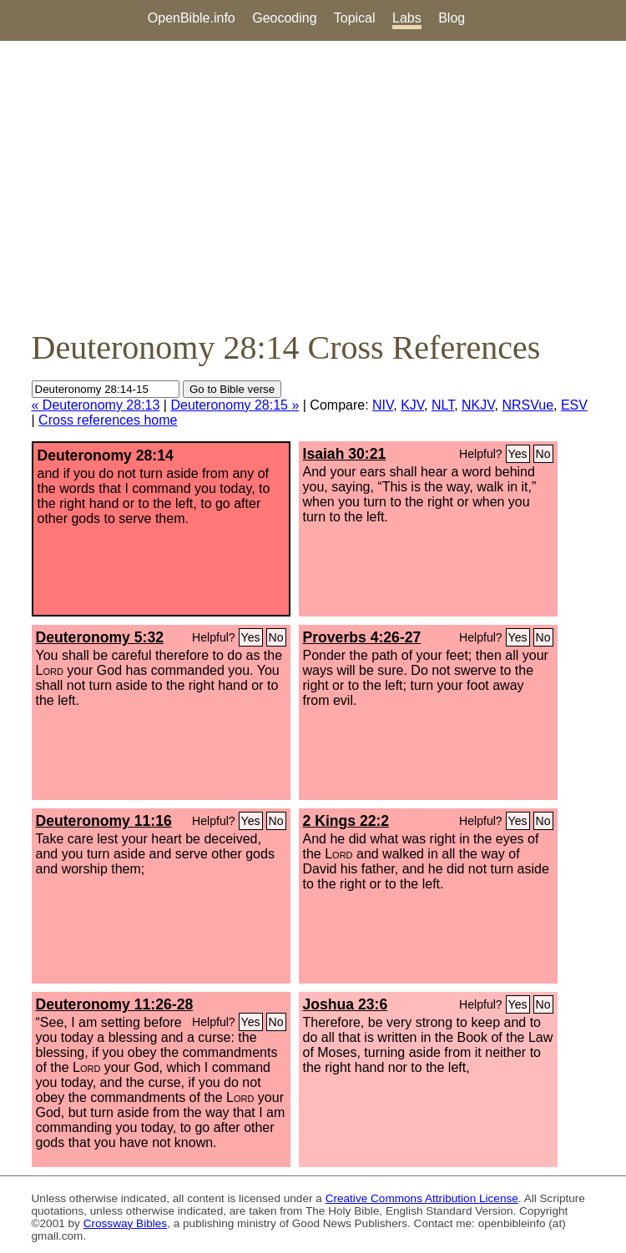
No (543, 453)
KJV (412, 405)
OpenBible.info (191, 18)
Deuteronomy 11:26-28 (115, 1004)
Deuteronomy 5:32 (100, 637)
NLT (443, 405)
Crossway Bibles (125, 1223)
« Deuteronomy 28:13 (96, 405)
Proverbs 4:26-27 (362, 637)
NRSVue (527, 405)
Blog (451, 18)
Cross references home (107, 420)
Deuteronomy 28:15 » (234, 405)
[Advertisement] (313, 184)
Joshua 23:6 (345, 1004)
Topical (355, 18)
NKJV (478, 405)
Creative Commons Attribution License (422, 1198)
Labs (407, 18)
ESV (574, 405)
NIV (382, 405)
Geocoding (284, 18)
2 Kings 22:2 (346, 821)
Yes (518, 453)
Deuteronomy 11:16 (104, 821)
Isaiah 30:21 (344, 453)
